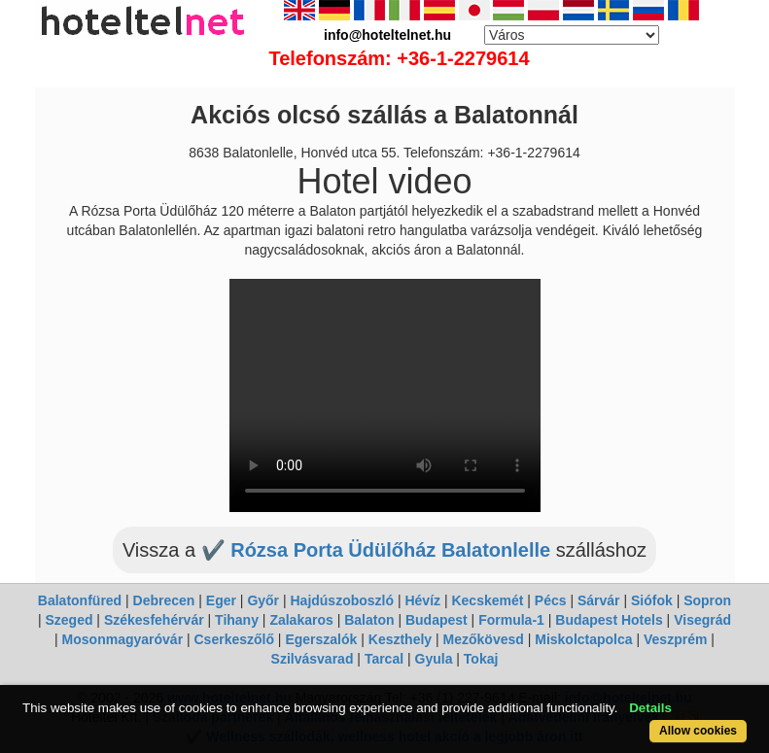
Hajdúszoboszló (342, 600)
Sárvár (598, 600)
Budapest (436, 620)
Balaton (369, 620)
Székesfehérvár (154, 620)
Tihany (237, 620)
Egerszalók (321, 639)
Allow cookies (698, 730)
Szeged (68, 620)
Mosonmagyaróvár (122, 639)
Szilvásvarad (312, 659)
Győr (263, 600)
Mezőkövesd (483, 639)
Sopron (707, 600)
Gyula (434, 659)
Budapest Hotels (608, 620)
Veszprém (675, 639)
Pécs (551, 600)
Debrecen (164, 600)
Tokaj (481, 659)
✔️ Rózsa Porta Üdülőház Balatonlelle (378, 550)
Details (650, 708)
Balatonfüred (80, 600)
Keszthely (400, 639)
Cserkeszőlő (234, 639)
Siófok (652, 600)
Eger (221, 600)
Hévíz (422, 600)
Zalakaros (300, 620)
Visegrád (702, 620)
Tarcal (384, 659)
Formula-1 (511, 620)
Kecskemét (487, 600)
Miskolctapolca (583, 639)
